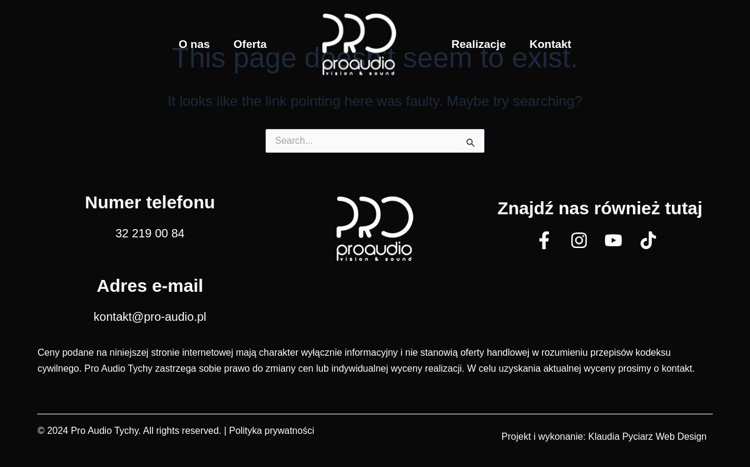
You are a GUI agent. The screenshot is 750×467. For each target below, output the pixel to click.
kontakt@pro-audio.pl (149, 316)
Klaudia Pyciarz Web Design (647, 436)
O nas (194, 44)
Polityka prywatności (272, 431)
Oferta (250, 44)
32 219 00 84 (150, 233)
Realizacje (478, 44)
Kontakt (550, 44)
